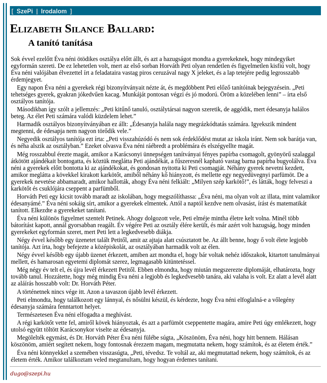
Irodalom (54, 11)
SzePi (25, 11)
